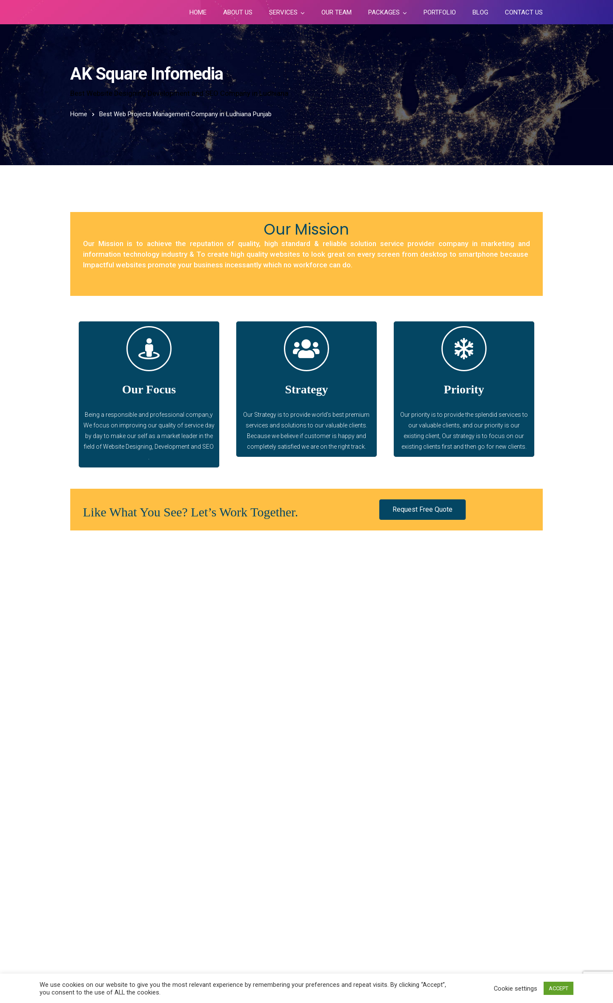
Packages (384, 12)
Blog (480, 12)
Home (197, 12)
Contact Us (524, 12)
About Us (237, 12)
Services (283, 12)
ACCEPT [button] (558, 988)
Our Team (336, 12)
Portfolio (440, 12)
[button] (422, 509)
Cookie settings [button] (515, 988)
